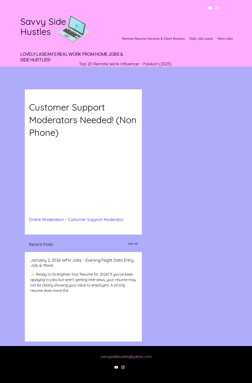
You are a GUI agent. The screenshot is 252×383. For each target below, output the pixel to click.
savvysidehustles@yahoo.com (126, 356)
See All (133, 244)
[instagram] (216, 8)
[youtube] (210, 8)
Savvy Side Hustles (43, 26)
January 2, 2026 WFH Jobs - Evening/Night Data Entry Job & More (82, 263)
